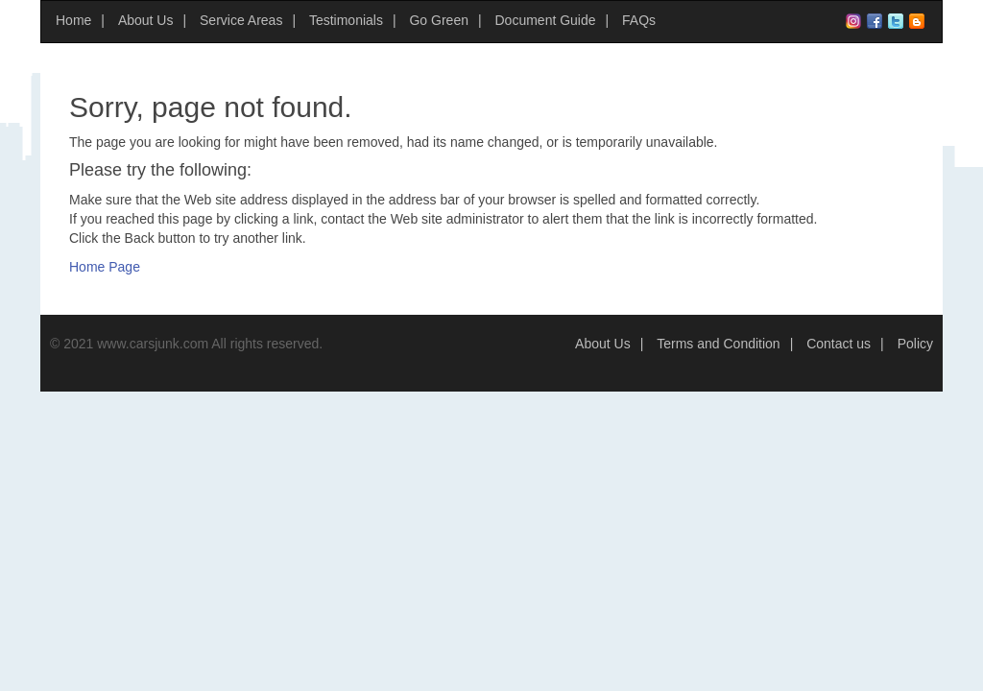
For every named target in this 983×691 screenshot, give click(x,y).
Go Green (438, 20)
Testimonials (346, 20)
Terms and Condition (718, 343)
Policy (915, 343)
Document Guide (545, 20)
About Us (146, 20)
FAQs (639, 20)
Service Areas (241, 20)
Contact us (838, 343)
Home (73, 20)
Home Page (104, 266)
